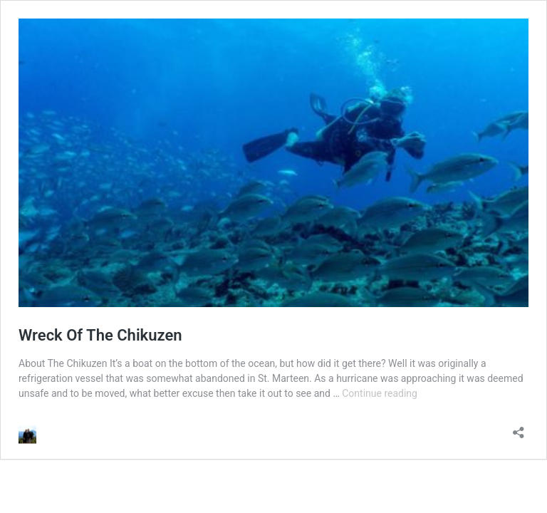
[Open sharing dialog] (518, 428)
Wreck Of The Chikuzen (100, 335)
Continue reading (379, 393)
